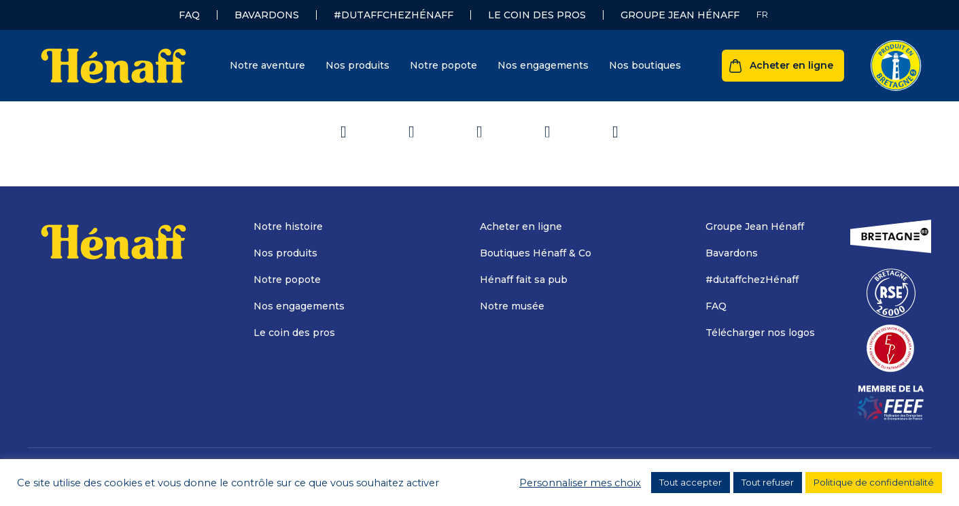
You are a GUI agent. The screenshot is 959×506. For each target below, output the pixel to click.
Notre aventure (267, 65)
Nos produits (357, 65)
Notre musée (512, 306)
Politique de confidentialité (874, 482)
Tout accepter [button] (690, 482)
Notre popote (443, 65)
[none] (762, 14)
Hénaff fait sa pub (524, 279)
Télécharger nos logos (760, 332)
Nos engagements (543, 65)
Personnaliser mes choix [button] (580, 483)
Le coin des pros (537, 15)
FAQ (189, 15)
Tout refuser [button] (768, 482)
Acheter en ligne (791, 65)
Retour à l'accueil (479, 122)
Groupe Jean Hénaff (680, 15)
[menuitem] (762, 14)
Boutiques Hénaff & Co (535, 253)
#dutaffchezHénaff (393, 15)
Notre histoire (288, 226)
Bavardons (266, 15)
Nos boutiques (645, 65)
